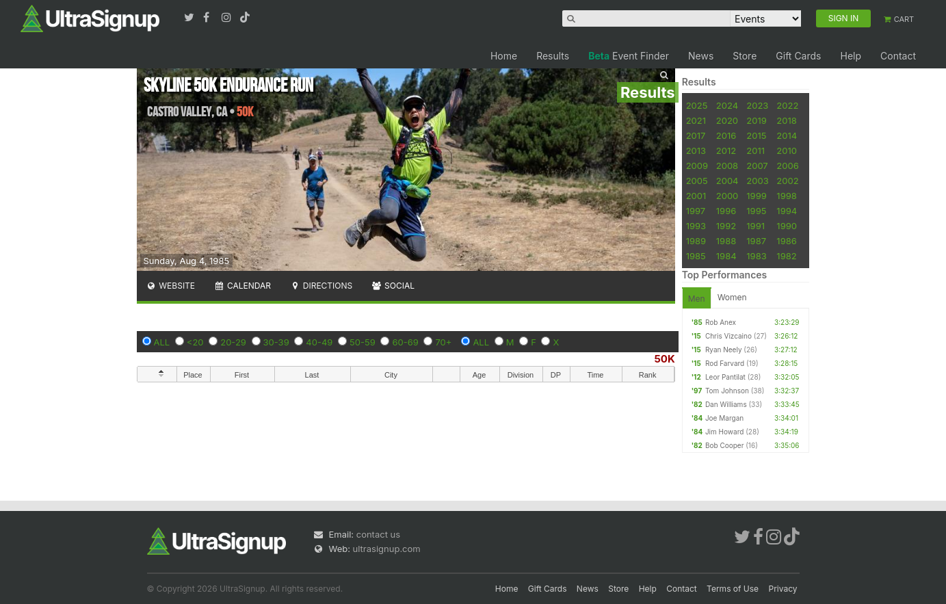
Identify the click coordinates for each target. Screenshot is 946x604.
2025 (697, 105)
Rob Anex (720, 322)
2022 (787, 105)
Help (850, 56)
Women (732, 297)
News (700, 56)
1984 (726, 255)
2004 (727, 180)
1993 (696, 225)
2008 (727, 165)
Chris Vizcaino (728, 336)
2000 (727, 195)
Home (503, 56)
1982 (786, 255)
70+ (443, 342)
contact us (378, 534)
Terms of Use (733, 588)
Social (393, 285)
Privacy (783, 588)
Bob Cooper (724, 445)
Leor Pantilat (725, 377)
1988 (726, 240)
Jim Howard (724, 432)
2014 (786, 135)
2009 (697, 165)
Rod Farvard (724, 363)
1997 (696, 210)
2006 (787, 165)
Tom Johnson (727, 390)
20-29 (233, 342)
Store (745, 56)
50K (664, 358)
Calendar (242, 285)
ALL (162, 342)
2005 (697, 180)
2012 (726, 150)
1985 (696, 255)
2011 (755, 150)
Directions (321, 285)
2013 (696, 150)
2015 (756, 135)
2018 (786, 120)
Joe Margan (724, 418)
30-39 (276, 342)
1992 (726, 225)
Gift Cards (798, 56)
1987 (756, 240)
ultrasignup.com (387, 548)
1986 (786, 240)
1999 (756, 195)
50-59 (363, 342)
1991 (755, 225)
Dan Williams (726, 404)
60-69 (405, 342)
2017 (696, 135)
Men (696, 298)
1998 (786, 195)
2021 (696, 120)
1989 (696, 240)
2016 (726, 135)
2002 (787, 180)
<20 (195, 342)
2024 (727, 105)
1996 (726, 210)
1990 (786, 225)
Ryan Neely (723, 349)
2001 (696, 195)
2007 (756, 165)
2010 (786, 150)
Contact (898, 56)
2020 (727, 120)
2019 (756, 120)
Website (171, 285)
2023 (757, 105)
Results (552, 56)
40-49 (319, 342)
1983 (756, 255)
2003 (757, 180)
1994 (786, 210)
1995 (756, 210)
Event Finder (628, 56)
